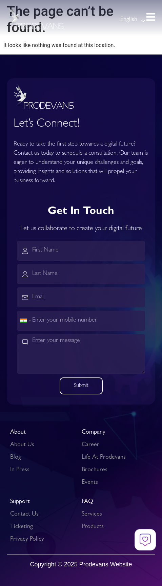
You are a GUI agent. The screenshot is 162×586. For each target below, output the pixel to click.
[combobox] (25, 320)
